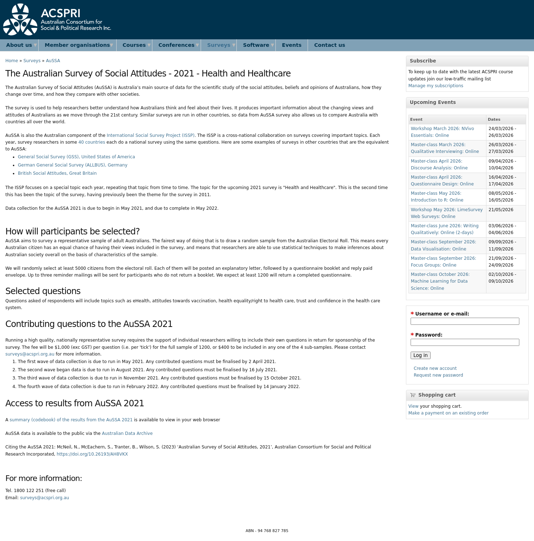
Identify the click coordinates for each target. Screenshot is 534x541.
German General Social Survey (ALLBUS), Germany (72, 165)
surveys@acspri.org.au (29, 354)
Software (256, 45)
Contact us (330, 45)
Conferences (176, 45)
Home (11, 60)
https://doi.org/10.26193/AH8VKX (92, 454)
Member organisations (77, 45)
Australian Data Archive (127, 433)
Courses (134, 45)
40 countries (91, 142)
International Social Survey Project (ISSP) (151, 135)
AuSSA (53, 60)
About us (19, 45)
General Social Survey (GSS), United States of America (76, 156)
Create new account (435, 368)
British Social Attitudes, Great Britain (57, 173)
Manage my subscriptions (436, 85)
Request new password (438, 375)
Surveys (218, 45)
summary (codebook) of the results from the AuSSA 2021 (71, 419)
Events (292, 45)
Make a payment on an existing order (448, 413)
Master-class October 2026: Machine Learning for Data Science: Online (440, 281)
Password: (427, 335)
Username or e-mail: (440, 314)
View (413, 406)
